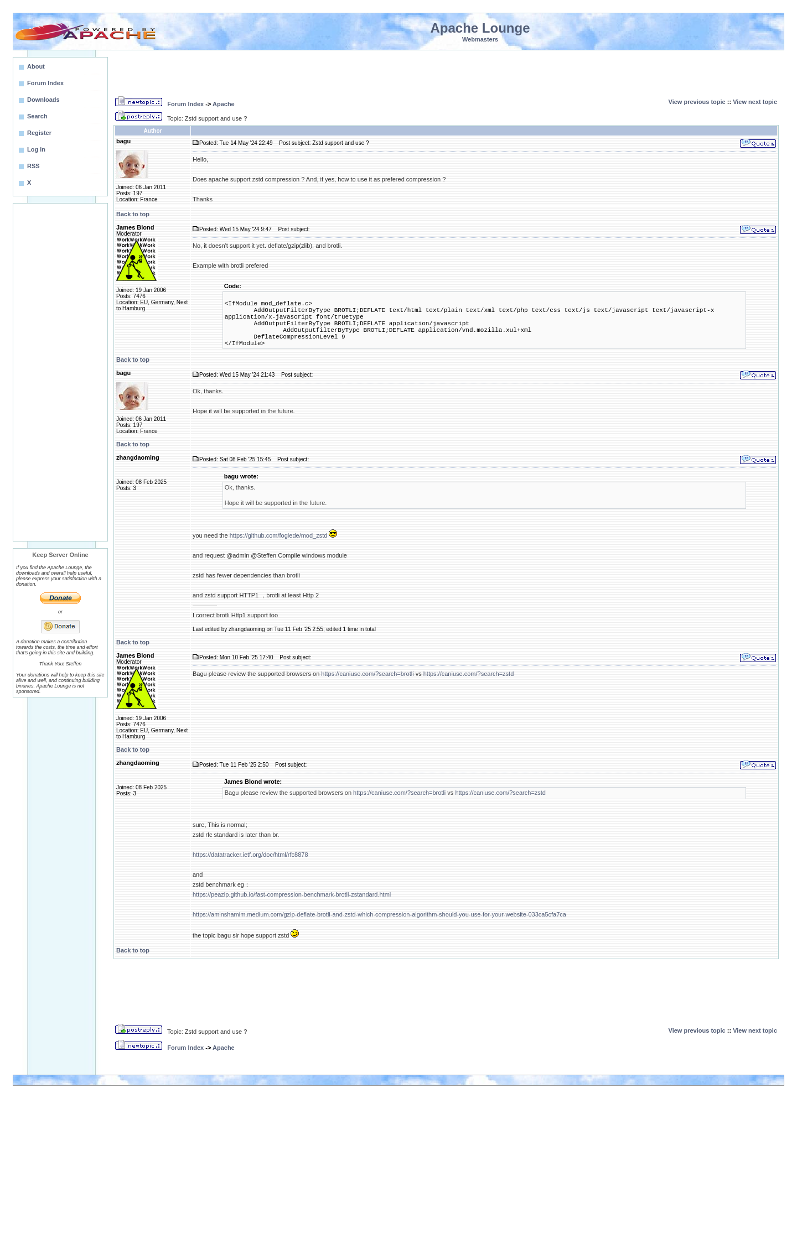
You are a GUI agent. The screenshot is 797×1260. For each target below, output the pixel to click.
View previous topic (697, 101)
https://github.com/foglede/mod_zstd (279, 535)
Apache (224, 104)
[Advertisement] (60, 372)
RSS (33, 166)
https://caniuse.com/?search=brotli (367, 673)
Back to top (132, 214)
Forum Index (185, 104)
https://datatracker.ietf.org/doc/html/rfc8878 (250, 854)
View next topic (755, 101)
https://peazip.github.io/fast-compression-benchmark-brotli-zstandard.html (292, 894)
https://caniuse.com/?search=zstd (468, 673)
